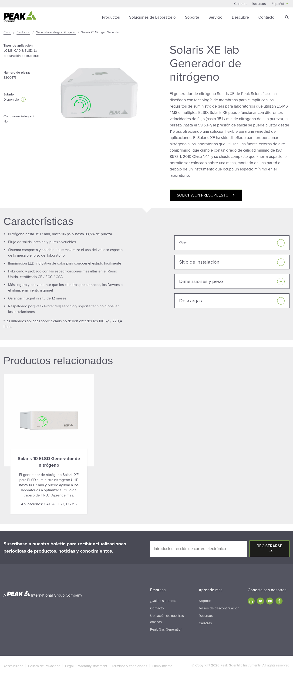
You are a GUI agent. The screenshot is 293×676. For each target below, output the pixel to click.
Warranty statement (92, 666)
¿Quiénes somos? (163, 601)
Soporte (192, 17)
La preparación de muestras (21, 53)
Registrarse (269, 546)
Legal (69, 666)
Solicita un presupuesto (203, 195)
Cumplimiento (162, 666)
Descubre (240, 17)
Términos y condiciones (129, 666)
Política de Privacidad (44, 666)
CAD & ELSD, (23, 51)
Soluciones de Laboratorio (152, 17)
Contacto (266, 17)
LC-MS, (8, 51)
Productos (111, 17)
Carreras (240, 4)
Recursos (259, 4)
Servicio (215, 17)
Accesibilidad (13, 666)
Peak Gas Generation (166, 629)
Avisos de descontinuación (219, 608)
